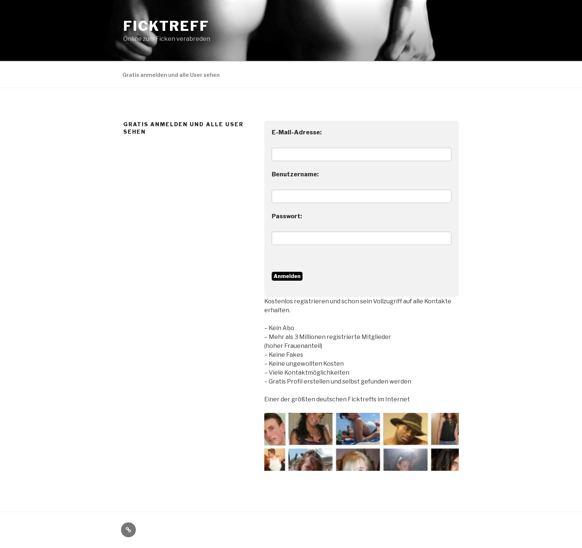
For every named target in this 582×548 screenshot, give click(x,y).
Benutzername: (295, 174)
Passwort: (287, 216)
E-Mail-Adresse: (297, 132)
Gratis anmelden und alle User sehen (171, 75)
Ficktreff (166, 26)
